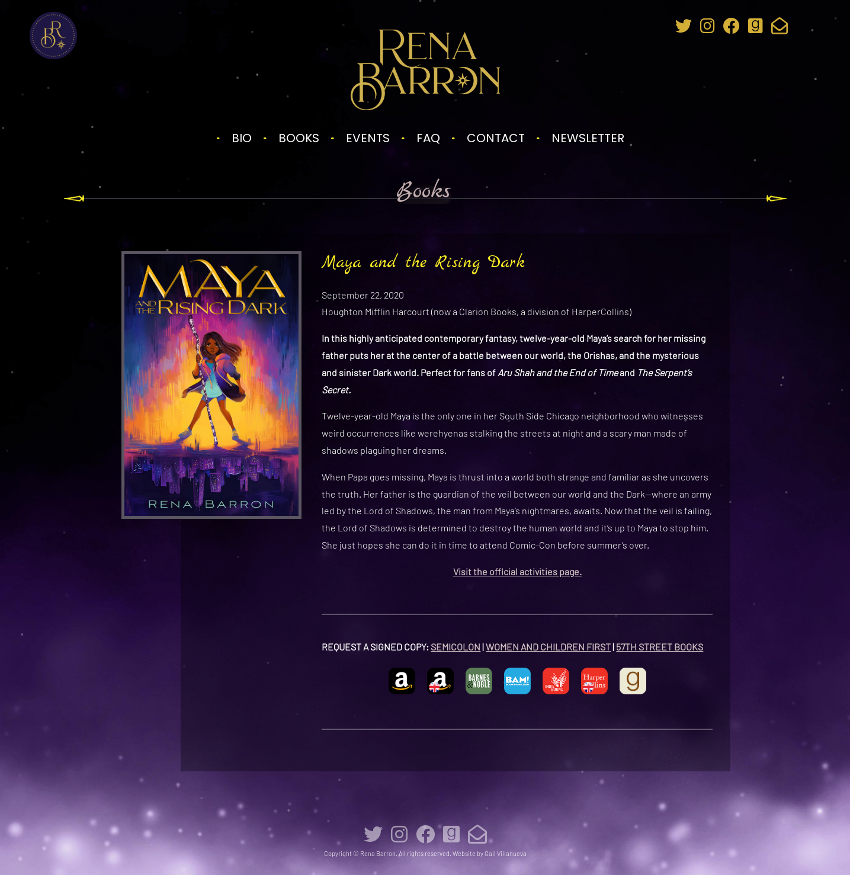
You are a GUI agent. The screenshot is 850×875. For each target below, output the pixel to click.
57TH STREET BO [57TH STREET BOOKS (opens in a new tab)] (651, 646)
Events (368, 138)
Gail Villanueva (506, 853)
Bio (242, 138)
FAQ (428, 138)
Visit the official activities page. (517, 571)
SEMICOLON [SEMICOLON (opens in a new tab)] (455, 646)
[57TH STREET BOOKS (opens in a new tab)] (694, 646)
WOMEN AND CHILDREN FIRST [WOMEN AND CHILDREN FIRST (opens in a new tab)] (548, 646)
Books (298, 138)
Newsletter (587, 138)
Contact (496, 138)
